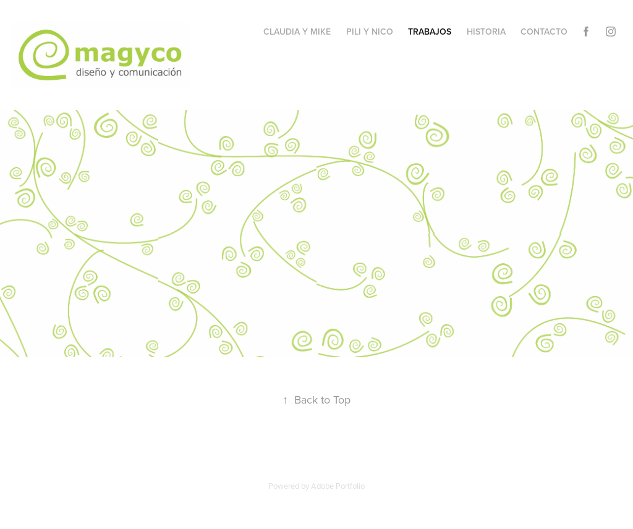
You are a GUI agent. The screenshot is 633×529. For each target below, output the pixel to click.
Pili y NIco (369, 31)
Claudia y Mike (297, 31)
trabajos (429, 31)
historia (486, 31)
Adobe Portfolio (338, 485)
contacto (543, 31)
